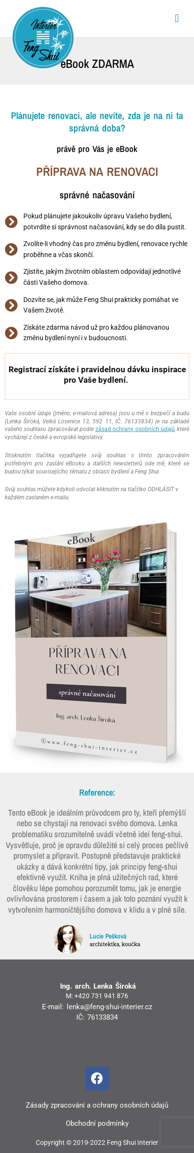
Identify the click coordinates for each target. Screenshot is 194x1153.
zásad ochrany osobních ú (134, 429)
